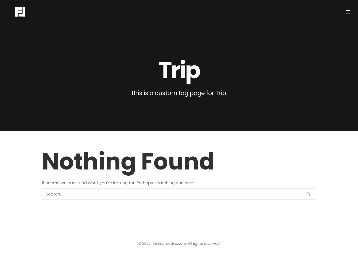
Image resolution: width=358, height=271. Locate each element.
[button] (308, 194)
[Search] (179, 194)
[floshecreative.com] (14, 12)
